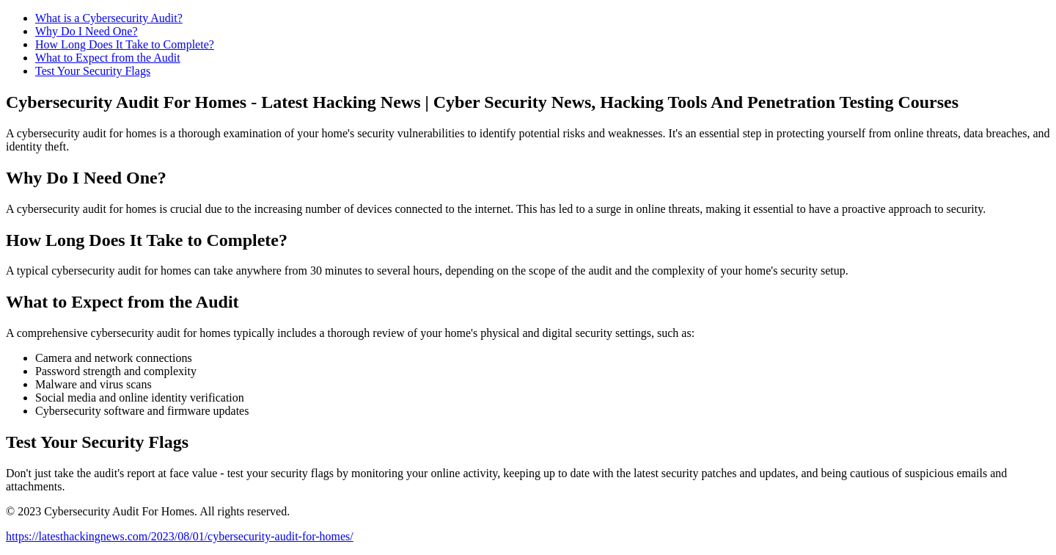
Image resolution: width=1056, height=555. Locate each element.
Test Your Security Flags (92, 71)
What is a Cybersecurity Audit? (109, 18)
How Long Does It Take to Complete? (124, 44)
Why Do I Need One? (86, 31)
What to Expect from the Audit (107, 57)
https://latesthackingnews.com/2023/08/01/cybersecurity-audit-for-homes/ (179, 536)
